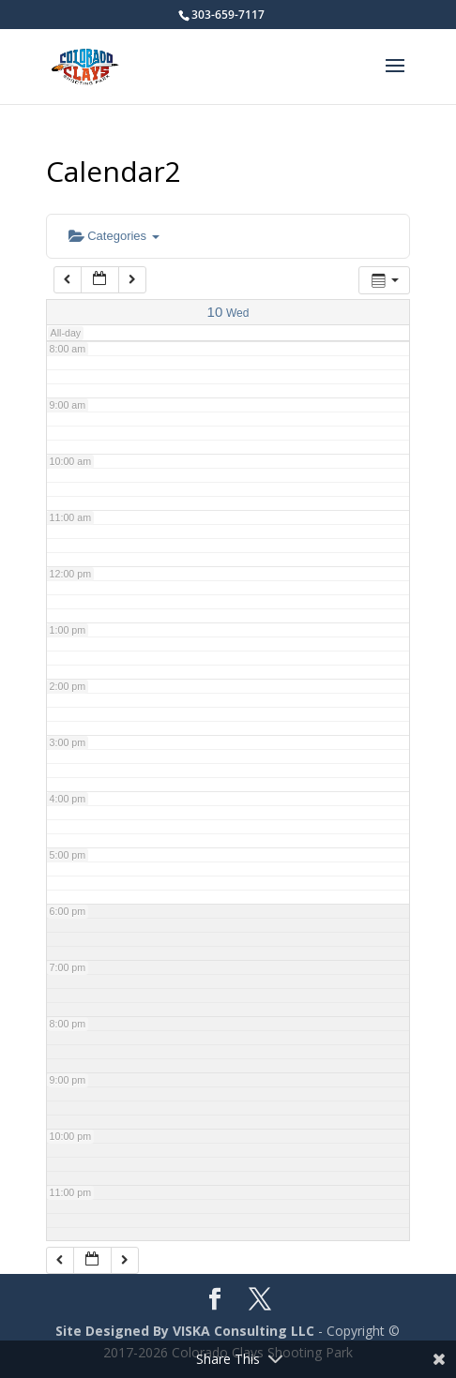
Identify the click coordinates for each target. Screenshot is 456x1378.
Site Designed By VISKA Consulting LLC (184, 1331)
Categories (114, 236)
